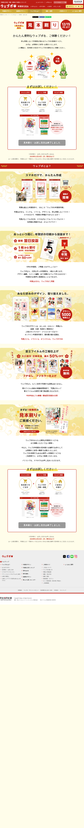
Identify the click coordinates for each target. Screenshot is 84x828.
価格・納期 (49, 11)
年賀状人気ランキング (29, 567)
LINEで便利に (5, 576)
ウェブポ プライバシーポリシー (31, 590)
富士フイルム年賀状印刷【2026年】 (48, 600)
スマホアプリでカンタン (8, 572)
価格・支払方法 (47, 574)
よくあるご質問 (77, 11)
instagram (75, 556)
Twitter (64, 556)
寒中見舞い (26, 573)
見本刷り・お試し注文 (8, 569)
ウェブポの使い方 (47, 569)
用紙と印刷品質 (47, 572)
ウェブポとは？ (35, 11)
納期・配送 (46, 576)
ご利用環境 (46, 583)
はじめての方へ (40, 2)
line (72, 556)
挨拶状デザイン (21, 11)
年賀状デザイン (7, 11)
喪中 (34, 6)
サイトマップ (63, 590)
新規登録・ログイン (48, 578)
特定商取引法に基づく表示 (46, 590)
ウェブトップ (5, 561)
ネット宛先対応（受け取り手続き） (52, 580)
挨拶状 (50, 6)
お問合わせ (49, 2)
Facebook (68, 556)
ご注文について (47, 567)
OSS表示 (56, 590)
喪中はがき (26, 570)
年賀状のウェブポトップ (4, 14)
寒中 (43, 6)
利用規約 (20, 590)
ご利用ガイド (63, 11)
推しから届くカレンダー (29, 580)
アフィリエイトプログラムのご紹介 (11, 574)
